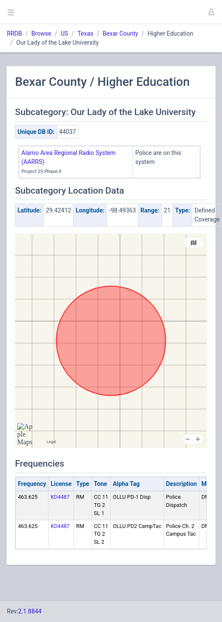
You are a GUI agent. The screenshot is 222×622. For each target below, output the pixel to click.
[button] (211, 12)
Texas (85, 33)
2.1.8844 (30, 611)
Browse (41, 33)
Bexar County (120, 33)
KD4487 (60, 497)
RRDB (14, 33)
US (64, 33)
